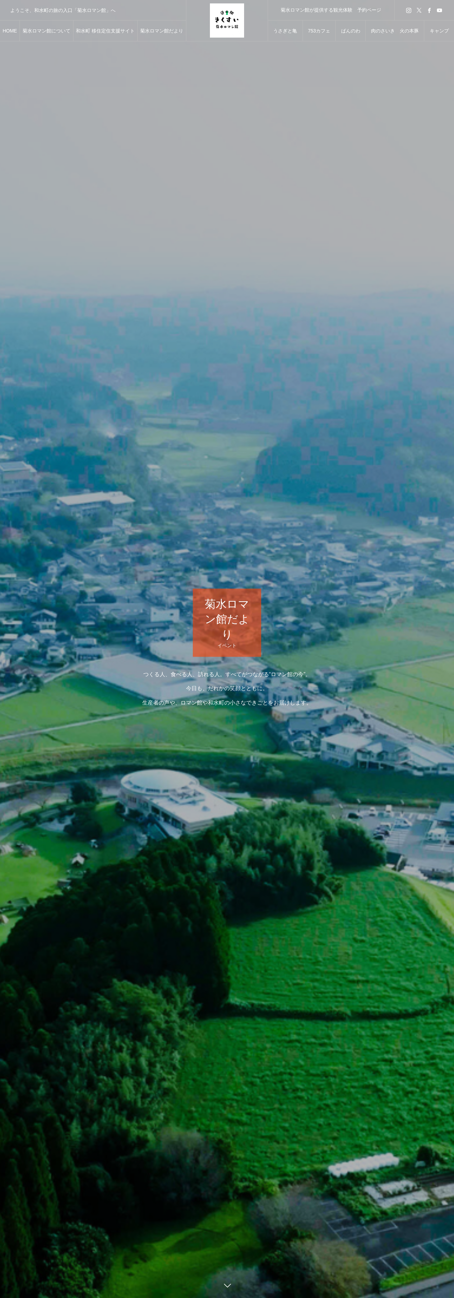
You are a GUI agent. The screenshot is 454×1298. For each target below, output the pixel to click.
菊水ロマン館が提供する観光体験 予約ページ (331, 10)
